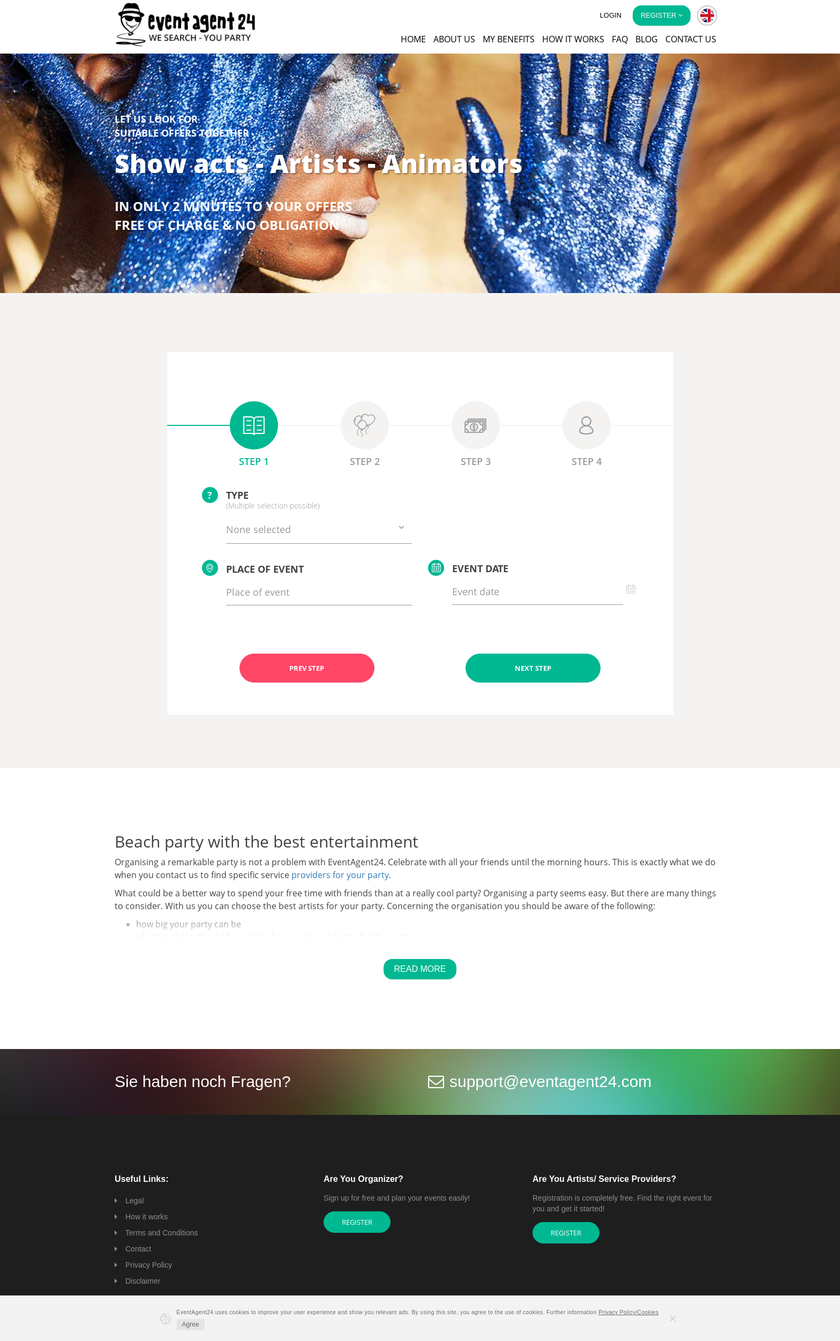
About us (454, 39)
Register (357, 1222)
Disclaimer (142, 1281)
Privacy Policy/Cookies (628, 1312)
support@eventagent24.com (550, 1081)
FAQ (620, 39)
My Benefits (509, 39)
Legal (134, 1200)
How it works (573, 39)
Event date (468, 568)
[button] (707, 15)
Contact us (690, 39)
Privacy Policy (148, 1265)
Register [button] (661, 15)
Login (610, 15)
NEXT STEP (533, 668)
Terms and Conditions (161, 1232)
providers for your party (340, 875)
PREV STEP (306, 668)
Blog (646, 39)
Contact (138, 1249)
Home (413, 39)
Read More (420, 968)
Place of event (253, 568)
